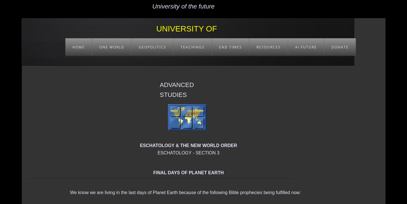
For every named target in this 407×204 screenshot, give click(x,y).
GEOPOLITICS (152, 47)
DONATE (340, 47)
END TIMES (230, 47)
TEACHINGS (193, 47)
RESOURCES (268, 47)
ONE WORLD (111, 47)
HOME (78, 47)
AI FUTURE (306, 47)
